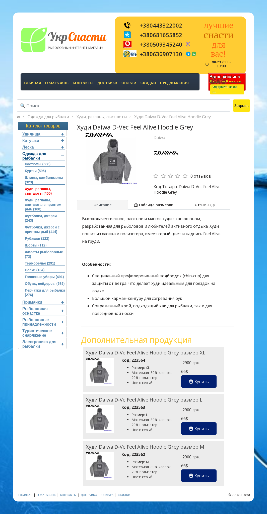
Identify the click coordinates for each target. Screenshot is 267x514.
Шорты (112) (35, 245)
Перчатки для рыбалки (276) (45, 292)
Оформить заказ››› (225, 89)
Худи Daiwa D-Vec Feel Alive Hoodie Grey (172, 116)
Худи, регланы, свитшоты (102, 116)
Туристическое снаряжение (43, 333)
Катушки (43, 141)
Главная (32, 83)
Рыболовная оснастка (43, 311)
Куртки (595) (35, 171)
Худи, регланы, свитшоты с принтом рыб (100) (43, 204)
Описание (102, 204)
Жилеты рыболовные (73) (44, 254)
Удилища (43, 134)
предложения (174, 83)
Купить (199, 381)
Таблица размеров (153, 204)
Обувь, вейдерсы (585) (44, 284)
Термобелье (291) (40, 263)
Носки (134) (34, 270)
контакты (83, 83)
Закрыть (241, 105)
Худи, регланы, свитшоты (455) (38, 191)
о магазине (57, 83)
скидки (148, 83)
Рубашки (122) (37, 238)
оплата (129, 83)
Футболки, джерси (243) (41, 218)
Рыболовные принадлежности (43, 322)
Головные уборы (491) (44, 277)
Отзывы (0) (205, 204)
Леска (43, 147)
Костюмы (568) (37, 164)
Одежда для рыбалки (48, 116)
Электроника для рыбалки (43, 344)
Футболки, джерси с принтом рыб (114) (42, 229)
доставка (107, 83)
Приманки (43, 302)
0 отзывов (200, 176)
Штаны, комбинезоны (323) (44, 180)
